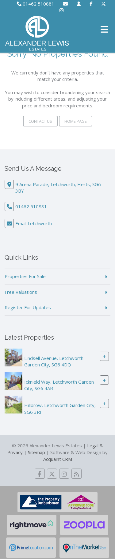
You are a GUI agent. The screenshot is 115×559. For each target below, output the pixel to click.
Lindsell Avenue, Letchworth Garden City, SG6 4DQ (53, 361)
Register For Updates (28, 307)
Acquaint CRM (57, 459)
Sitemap (36, 452)
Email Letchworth (33, 223)
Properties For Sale (25, 276)
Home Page (75, 121)
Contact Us (40, 121)
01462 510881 (35, 4)
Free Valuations (21, 292)
